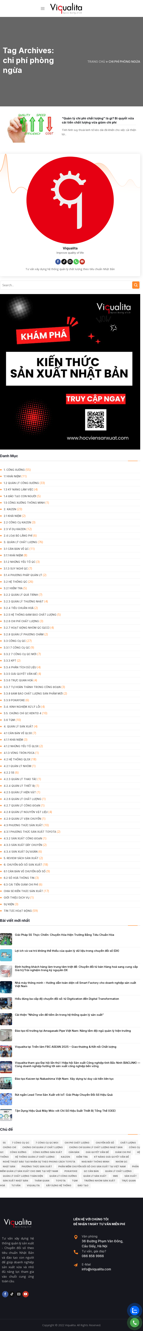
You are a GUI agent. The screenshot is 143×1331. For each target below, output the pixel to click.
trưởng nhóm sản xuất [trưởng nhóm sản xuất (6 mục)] (99, 1180)
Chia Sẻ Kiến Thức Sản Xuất (23, 891)
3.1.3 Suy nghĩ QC (16, 568)
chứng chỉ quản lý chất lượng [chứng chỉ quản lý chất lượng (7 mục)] (42, 1147)
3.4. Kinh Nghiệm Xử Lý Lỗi (22, 706)
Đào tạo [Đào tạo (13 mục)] (83, 1185)
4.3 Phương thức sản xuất (23, 825)
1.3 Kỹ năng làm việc (18, 489)
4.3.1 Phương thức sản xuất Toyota (30, 831)
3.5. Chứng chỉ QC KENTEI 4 (22, 713)
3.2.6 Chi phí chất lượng (21, 621)
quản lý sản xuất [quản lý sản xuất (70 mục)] (95, 1176)
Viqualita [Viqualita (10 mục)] (33, 1185)
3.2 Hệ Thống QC (15, 581)
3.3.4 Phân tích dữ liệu (20, 667)
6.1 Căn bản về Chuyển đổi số (25, 871)
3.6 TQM (9, 719)
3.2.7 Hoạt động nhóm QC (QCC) (27, 627)
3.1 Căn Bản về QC (16, 548)
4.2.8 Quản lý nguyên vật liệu (26, 812)
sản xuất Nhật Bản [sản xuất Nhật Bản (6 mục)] (15, 1180)
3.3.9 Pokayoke (14, 700)
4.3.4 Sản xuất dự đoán (21, 851)
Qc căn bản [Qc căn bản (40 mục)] (91, 1171)
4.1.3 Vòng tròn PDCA (19, 752)
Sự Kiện (9, 904)
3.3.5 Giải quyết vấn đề (20, 673)
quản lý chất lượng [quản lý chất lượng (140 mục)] (118, 1171)
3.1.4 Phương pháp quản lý (23, 575)
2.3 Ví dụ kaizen (15, 529)
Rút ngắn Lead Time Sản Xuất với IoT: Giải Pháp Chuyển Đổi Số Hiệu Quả (64, 1094)
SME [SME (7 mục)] (115, 1176)
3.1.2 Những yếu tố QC (19, 561)
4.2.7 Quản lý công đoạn (22, 805)
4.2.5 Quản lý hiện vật (20, 792)
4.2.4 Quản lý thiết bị (19, 785)
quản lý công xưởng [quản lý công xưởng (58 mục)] (63, 1176)
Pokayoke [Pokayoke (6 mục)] (70, 1171)
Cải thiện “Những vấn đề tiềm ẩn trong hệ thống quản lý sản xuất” (59, 1014)
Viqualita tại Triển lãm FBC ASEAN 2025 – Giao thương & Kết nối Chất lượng (65, 1046)
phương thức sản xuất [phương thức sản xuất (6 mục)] (37, 1166)
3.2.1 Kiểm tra (13, 588)
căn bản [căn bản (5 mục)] (74, 1152)
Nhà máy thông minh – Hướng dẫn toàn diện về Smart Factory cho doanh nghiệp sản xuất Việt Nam (75, 984)
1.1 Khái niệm (12, 476)
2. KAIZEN (10, 509)
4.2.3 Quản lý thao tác (20, 779)
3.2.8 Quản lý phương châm (24, 634)
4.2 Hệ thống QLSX (17, 759)
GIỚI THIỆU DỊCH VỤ (16, 897)
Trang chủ (96, 61)
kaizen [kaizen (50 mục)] (65, 1156)
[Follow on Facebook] (58, 261)
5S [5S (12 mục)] (4, 1142)
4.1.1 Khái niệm (13, 739)
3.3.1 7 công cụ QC (17, 647)
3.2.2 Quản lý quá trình (21, 594)
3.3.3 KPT (10, 660)
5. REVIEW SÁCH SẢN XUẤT (21, 858)
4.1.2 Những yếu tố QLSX (21, 746)
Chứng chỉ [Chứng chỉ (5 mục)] (9, 1147)
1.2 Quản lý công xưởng (21, 483)
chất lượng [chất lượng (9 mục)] (128, 1142)
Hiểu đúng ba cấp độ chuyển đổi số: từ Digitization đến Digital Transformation (67, 998)
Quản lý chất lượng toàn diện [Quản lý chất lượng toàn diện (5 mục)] (23, 1176)
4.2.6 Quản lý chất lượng (22, 799)
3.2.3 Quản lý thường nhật (24, 601)
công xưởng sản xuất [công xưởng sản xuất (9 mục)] (47, 1152)
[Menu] (42, 8)
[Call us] (76, 261)
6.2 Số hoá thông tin (19, 877)
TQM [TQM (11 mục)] (75, 1180)
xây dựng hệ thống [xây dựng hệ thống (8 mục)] (58, 1185)
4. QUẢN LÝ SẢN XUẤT (18, 726)
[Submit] (135, 285)
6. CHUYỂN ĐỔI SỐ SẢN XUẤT (23, 864)
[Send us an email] (70, 261)
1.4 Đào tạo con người (20, 496)
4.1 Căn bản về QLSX (18, 733)
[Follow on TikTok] (64, 261)
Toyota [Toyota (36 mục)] (61, 1180)
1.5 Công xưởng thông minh (24, 502)
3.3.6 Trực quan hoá (18, 680)
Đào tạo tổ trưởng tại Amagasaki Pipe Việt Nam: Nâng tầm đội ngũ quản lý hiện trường (73, 1030)
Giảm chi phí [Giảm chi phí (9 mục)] (123, 1152)
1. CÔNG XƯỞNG (14, 469)
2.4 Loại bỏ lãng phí (18, 535)
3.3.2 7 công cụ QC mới (20, 654)
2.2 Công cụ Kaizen (17, 522)
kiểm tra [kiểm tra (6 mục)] (82, 1156)
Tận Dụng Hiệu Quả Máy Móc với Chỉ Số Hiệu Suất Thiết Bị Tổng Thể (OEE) (65, 1110)
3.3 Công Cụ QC (15, 640)
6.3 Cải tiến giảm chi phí (21, 884)
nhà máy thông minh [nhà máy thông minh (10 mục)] (95, 1161)
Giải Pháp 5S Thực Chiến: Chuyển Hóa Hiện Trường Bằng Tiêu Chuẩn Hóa (64, 934)
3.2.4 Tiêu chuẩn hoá (19, 608)
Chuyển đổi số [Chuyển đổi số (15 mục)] (105, 1142)
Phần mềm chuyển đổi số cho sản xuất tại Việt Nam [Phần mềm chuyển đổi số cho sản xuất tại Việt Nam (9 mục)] (92, 1166)
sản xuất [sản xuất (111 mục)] (130, 1176)
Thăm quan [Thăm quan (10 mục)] (41, 1180)
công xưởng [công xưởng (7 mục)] (18, 1152)
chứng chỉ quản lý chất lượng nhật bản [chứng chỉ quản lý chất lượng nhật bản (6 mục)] (96, 1147)
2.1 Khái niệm (12, 515)
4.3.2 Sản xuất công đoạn (23, 838)
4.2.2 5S (9, 772)
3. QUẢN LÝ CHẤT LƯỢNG (20, 542)
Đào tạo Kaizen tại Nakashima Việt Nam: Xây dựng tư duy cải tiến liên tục (64, 1078)
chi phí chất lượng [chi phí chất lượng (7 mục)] (77, 1142)
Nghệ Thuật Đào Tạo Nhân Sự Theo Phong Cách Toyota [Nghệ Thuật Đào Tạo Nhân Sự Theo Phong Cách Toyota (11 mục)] (39, 1161)
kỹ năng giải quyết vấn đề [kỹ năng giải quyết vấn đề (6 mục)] (111, 1156)
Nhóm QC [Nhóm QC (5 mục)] (121, 1161)
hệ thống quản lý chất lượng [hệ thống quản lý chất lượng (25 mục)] (35, 1156)
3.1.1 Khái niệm (13, 555)
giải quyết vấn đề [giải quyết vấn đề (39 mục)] (97, 1152)
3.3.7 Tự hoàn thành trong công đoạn (32, 687)
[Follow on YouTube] (82, 261)
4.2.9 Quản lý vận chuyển (22, 818)
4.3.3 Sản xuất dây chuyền (23, 844)
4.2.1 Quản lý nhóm (17, 766)
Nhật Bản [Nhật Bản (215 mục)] (9, 1166)
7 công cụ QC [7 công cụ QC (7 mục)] (20, 1142)
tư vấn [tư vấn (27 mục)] (15, 1185)
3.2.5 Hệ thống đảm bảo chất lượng (30, 614)
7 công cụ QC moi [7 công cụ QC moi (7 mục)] (47, 1142)
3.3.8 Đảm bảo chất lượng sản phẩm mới (33, 693)
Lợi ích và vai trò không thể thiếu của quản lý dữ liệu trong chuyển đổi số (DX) (67, 950)
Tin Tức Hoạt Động (18, 910)
